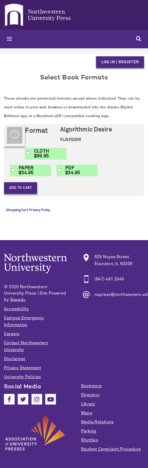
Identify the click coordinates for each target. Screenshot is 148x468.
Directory (90, 395)
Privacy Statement (22, 368)
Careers (12, 334)
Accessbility (16, 309)
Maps (86, 413)
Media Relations (97, 422)
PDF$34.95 (72, 170)
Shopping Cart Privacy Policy (28, 210)
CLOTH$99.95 (41, 154)
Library (88, 404)
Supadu (17, 299)
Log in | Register (120, 62)
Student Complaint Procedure (111, 449)
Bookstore (91, 386)
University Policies (22, 377)
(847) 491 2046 (109, 279)
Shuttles (89, 440)
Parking (88, 431)
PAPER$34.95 (26, 170)
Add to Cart (20, 188)
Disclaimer (14, 359)
